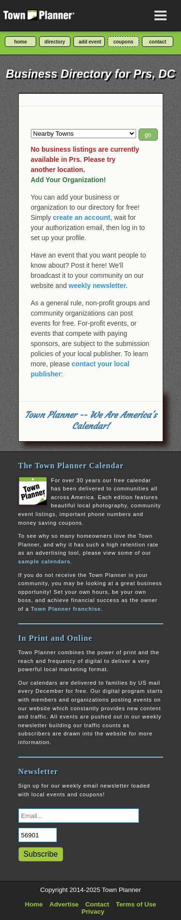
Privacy (93, 911)
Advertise (64, 904)
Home (34, 904)
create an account (81, 217)
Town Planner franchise (66, 609)
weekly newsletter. (98, 285)
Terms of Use (136, 904)
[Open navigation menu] (160, 15)
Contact (97, 904)
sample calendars (44, 561)
